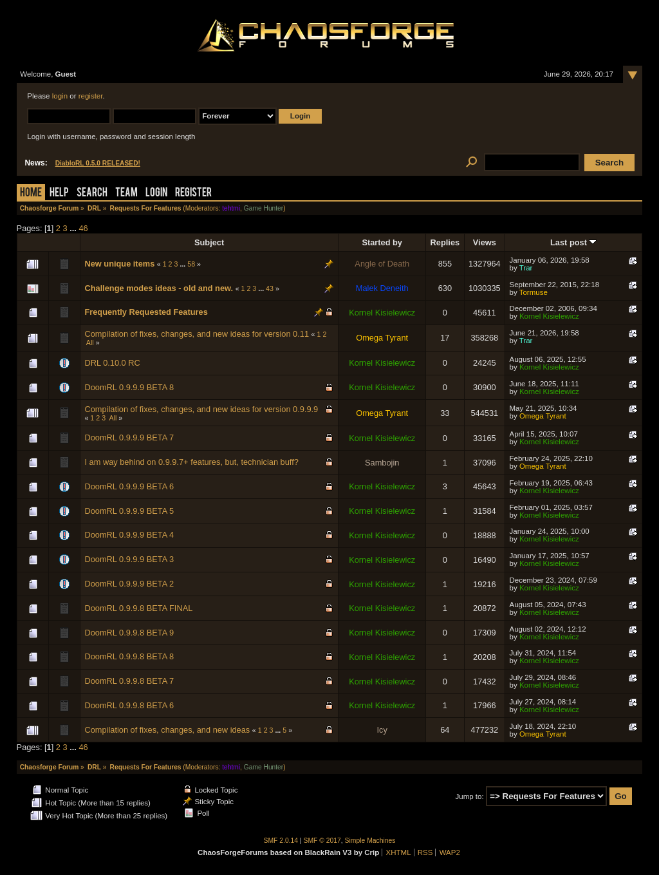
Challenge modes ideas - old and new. (158, 288)
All (90, 342)
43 (270, 288)
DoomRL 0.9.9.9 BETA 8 (129, 387)
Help (59, 193)
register (91, 96)
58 (191, 264)
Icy (382, 730)
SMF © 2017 (322, 840)
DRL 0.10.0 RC (112, 363)
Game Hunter (263, 208)
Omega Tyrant (382, 338)
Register (193, 193)
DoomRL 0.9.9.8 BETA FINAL (138, 608)
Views (484, 242)
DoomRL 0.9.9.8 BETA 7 (129, 681)
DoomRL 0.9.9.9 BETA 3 (129, 559)
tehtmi (231, 208)
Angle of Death (382, 263)
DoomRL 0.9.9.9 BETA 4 (129, 535)
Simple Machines (370, 840)
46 (83, 228)
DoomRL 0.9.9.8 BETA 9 (129, 632)
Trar (526, 268)
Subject (209, 242)
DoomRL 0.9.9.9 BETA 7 (129, 437)
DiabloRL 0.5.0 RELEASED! (97, 163)
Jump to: (470, 796)
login (60, 96)
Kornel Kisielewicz (382, 312)
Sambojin (382, 462)
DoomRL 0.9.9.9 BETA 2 (129, 583)
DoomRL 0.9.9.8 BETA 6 (129, 705)
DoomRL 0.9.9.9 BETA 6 (129, 486)
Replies (445, 242)
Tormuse (533, 292)
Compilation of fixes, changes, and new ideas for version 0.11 (196, 334)
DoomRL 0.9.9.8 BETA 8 (129, 656)
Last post (573, 242)
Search (92, 193)
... (74, 228)
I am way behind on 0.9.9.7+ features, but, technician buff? (191, 462)
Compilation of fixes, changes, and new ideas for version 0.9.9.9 (201, 409)
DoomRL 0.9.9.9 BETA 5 (129, 511)
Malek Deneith (382, 288)
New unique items (119, 263)
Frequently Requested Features (145, 312)
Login (156, 193)
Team (126, 193)
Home (31, 193)
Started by (382, 242)
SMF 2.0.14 (281, 840)
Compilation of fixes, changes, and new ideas (167, 730)
